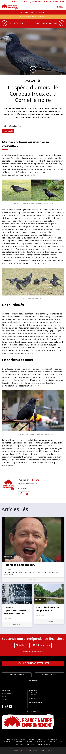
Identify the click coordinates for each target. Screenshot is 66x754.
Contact (5, 697)
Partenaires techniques (49, 675)
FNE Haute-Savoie (44, 744)
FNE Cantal (8, 742)
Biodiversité (8, 131)
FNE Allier (41, 739)
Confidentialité (43, 750)
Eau (4, 600)
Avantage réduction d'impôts (33, 651)
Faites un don (41, 645)
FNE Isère (34, 479)
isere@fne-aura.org (38, 702)
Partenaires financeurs (16, 675)
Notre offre (36, 2)
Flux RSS (4, 699)
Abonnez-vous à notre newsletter (33, 16)
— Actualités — (33, 80)
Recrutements (7, 694)
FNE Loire (28, 742)
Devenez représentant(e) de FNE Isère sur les (15, 610)
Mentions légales (33, 750)
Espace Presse (33, 681)
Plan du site (6, 691)
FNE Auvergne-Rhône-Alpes (16, 739)
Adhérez (22, 645)
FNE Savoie (30, 744)
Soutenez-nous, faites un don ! (33, 12)
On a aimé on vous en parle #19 (47, 609)
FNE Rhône (19, 744)
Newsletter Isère (20, 2)
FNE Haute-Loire (40, 742)
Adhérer (49, 2)
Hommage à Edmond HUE (19, 564)
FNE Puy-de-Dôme (56, 742)
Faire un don (59, 2)
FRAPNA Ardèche (53, 739)
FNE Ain (31, 739)
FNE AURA (24, 750)
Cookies (50, 750)
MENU (60, 7)
